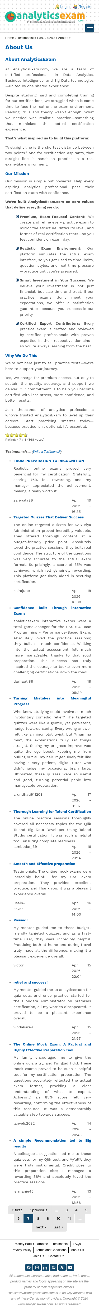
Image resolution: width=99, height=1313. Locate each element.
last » (58, 1227)
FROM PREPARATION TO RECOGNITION (48, 461)
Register (85, 6)
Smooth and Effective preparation (44, 864)
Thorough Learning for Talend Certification (52, 811)
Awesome (24, 435)
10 (58, 1218)
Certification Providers (45, 1298)
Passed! (20, 920)
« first (17, 1210)
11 (69, 1218)
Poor (7, 435)
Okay (12, 435)
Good (16, 435)
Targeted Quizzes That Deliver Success (48, 517)
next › (41, 1227)
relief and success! (30, 982)
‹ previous (38, 1210)
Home (9, 38)
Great (21, 435)
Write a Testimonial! (47, 452)
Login (64, 6)
